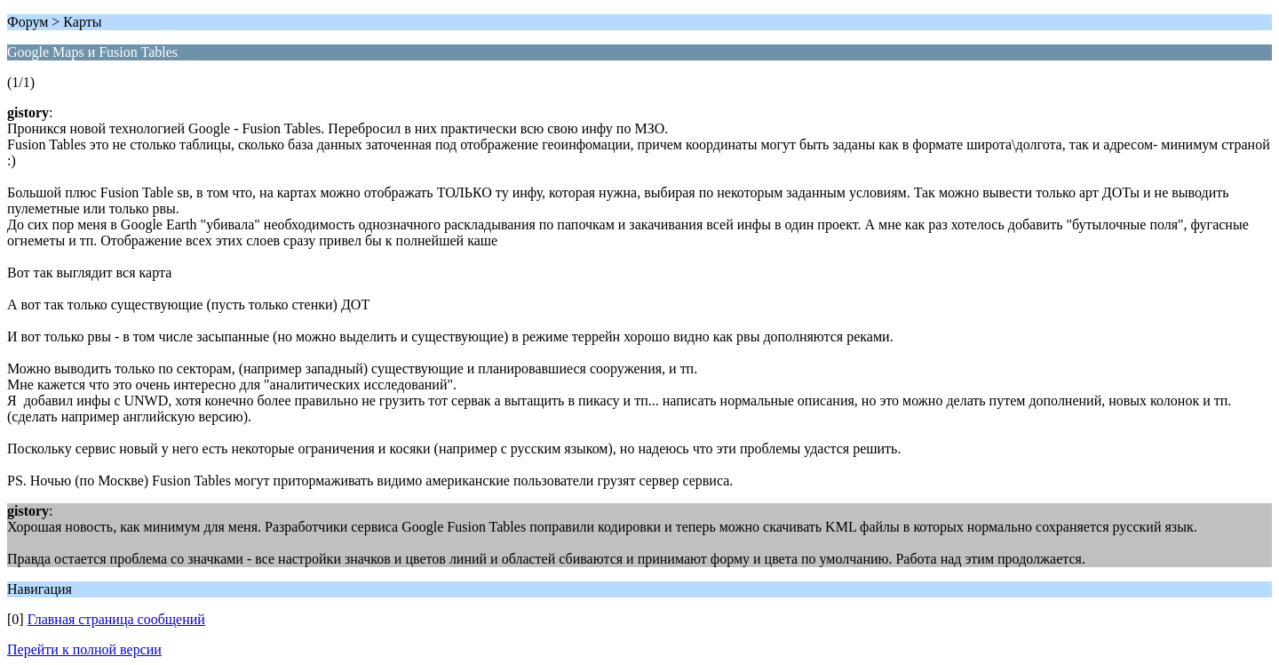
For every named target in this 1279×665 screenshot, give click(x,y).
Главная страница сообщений (116, 619)
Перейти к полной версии (84, 649)
